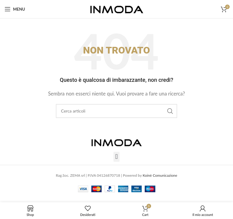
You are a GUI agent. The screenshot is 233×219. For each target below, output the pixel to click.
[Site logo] (116, 8)
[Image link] (116, 141)
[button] (116, 157)
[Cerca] (116, 111)
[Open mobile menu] (15, 9)
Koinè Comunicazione (160, 175)
